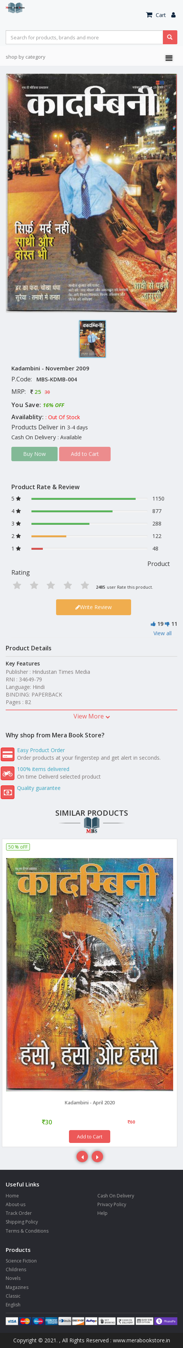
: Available (70, 437)
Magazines (17, 1287)
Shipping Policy (22, 1222)
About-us (15, 1204)
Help (102, 1213)
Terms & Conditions (27, 1231)
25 (37, 391)
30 (47, 392)
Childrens (16, 1269)
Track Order (19, 1213)
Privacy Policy (111, 1204)
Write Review (93, 607)
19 (160, 623)
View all (162, 633)
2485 (100, 587)
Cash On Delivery (115, 1196)
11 (174, 623)
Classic (13, 1296)
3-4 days (77, 427)
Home (12, 1196)
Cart (156, 15)
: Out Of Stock (62, 417)
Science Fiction (21, 1261)
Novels (13, 1278)
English (13, 1304)
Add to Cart (89, 1136)
